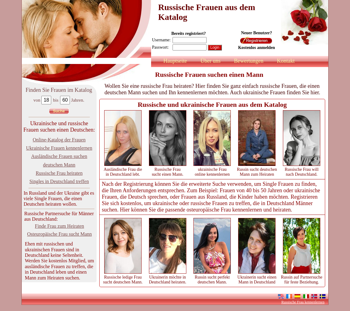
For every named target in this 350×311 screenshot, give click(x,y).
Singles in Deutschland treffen (59, 181)
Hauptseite (175, 61)
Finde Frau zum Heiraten (59, 226)
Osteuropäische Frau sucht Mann (59, 234)
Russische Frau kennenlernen (303, 302)
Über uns (210, 61)
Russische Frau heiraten (59, 173)
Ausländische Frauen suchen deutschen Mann (59, 160)
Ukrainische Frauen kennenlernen (59, 148)
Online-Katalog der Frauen (59, 139)
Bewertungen (248, 61)
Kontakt (286, 61)
